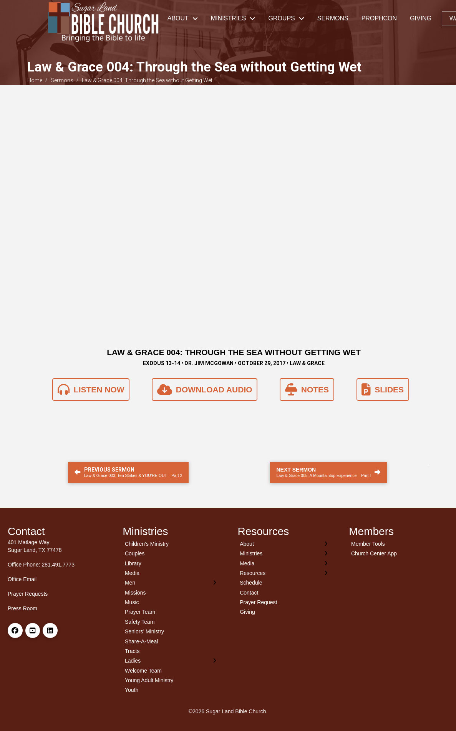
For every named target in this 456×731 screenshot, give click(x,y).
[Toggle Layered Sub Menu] (170, 583)
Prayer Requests (28, 594)
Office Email (22, 579)
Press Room (22, 608)
